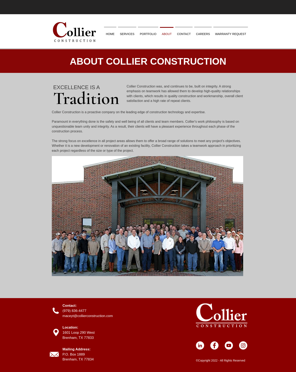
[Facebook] (214, 345)
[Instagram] (243, 345)
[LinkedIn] (200, 345)
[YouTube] (229, 345)
